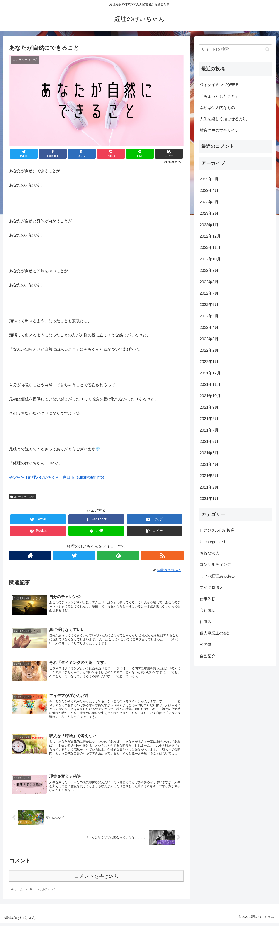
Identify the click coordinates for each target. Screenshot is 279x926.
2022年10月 (210, 259)
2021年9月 (209, 407)
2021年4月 (209, 464)
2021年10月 (210, 396)
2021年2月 (209, 487)
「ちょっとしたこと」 (219, 96)
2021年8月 (209, 419)
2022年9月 (209, 270)
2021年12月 (210, 373)
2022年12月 (210, 236)
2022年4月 (209, 327)
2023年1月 (209, 225)
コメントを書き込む (96, 879)
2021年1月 (209, 498)
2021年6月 (209, 441)
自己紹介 (207, 656)
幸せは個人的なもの (217, 107)
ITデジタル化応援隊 (217, 530)
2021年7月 (209, 430)
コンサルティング (22, 496)
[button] (267, 49)
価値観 (205, 621)
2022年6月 (209, 304)
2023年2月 (209, 213)
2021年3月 (209, 476)
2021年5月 (209, 453)
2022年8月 (209, 282)
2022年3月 (209, 339)
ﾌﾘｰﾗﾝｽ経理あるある (217, 576)
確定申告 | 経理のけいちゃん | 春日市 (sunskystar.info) (56, 477)
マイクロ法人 (211, 587)
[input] (235, 49)
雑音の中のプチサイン (219, 130)
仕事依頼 (207, 599)
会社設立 (207, 610)
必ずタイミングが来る (219, 85)
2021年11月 (210, 384)
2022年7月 (209, 293)
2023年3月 (209, 202)
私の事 (205, 644)
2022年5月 (209, 316)
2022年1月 (209, 361)
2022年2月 (209, 350)
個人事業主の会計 (215, 633)
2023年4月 (209, 190)
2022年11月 (210, 247)
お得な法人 (209, 553)
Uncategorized (212, 542)
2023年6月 (209, 179)
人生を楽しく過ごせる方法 (223, 119)
